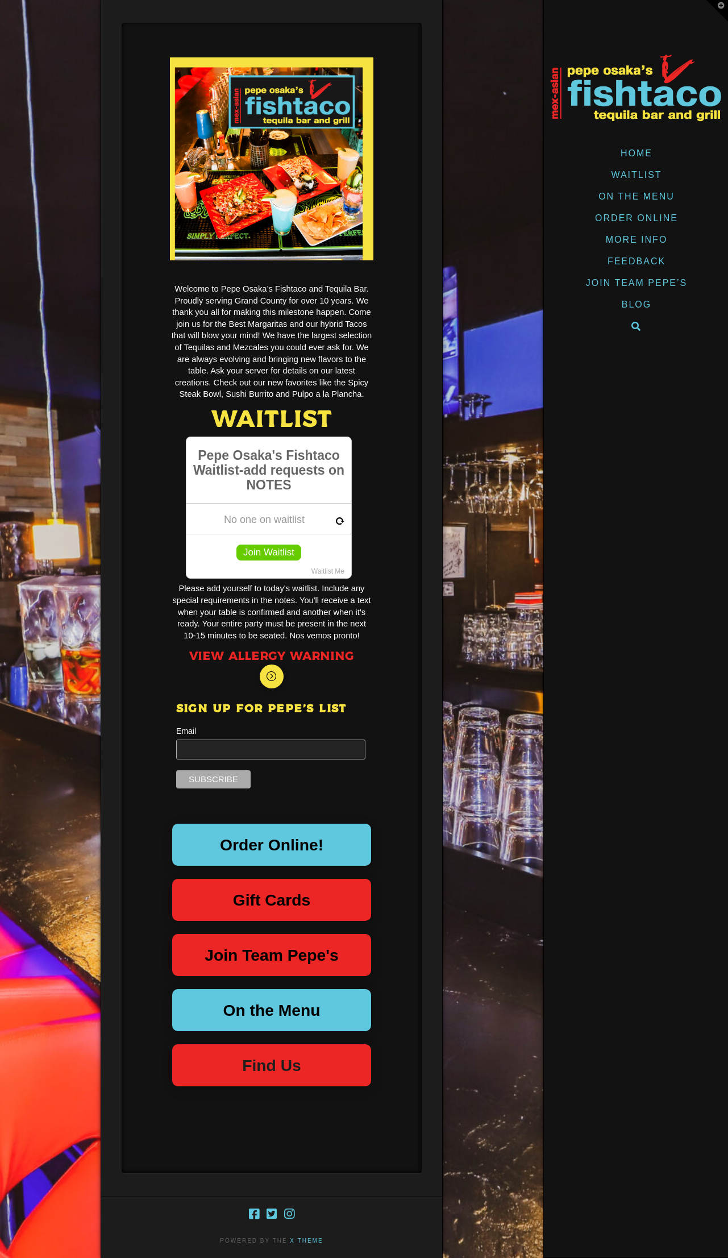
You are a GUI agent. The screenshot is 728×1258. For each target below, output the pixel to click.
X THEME (306, 1241)
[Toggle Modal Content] (272, 676)
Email (186, 731)
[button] (717, 11)
